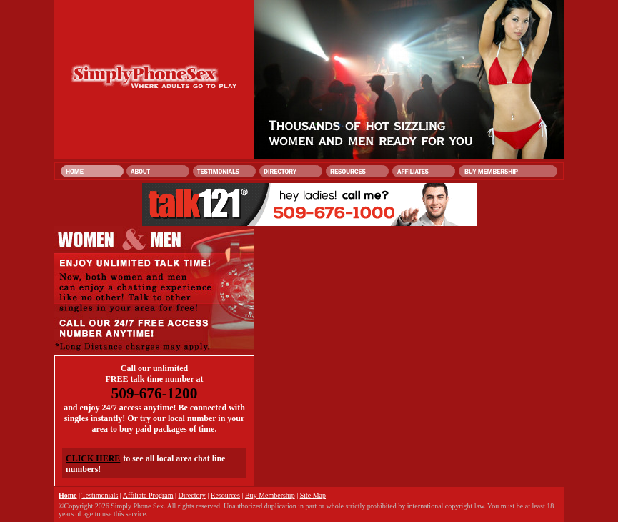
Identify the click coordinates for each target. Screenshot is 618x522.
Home (68, 495)
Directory (191, 495)
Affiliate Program (148, 495)
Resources (225, 495)
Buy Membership (270, 495)
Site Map (313, 495)
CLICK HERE (93, 458)
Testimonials (99, 495)
